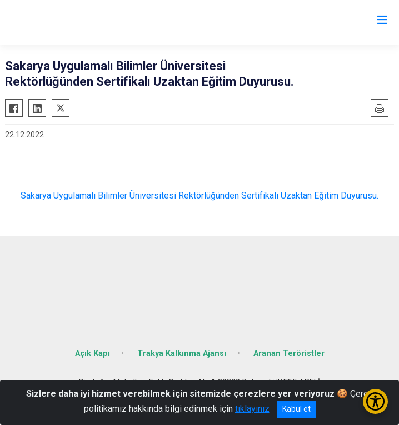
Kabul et (296, 408)
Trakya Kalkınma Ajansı (181, 353)
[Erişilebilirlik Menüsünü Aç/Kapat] (375, 401)
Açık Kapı (92, 353)
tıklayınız (252, 408)
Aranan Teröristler (289, 353)
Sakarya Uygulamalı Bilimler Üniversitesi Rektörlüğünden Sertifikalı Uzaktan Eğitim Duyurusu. (199, 195)
